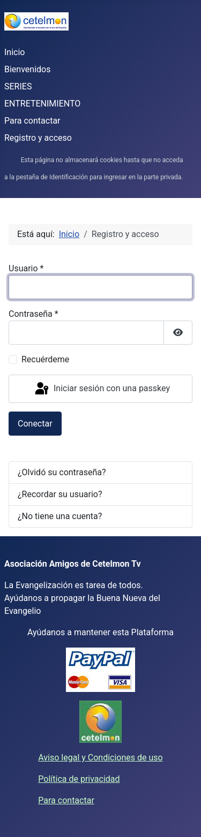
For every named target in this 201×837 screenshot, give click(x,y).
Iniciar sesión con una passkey (101, 389)
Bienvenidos (27, 69)
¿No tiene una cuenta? (60, 516)
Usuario (26, 268)
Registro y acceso (38, 138)
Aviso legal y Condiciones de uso (100, 757)
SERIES (18, 86)
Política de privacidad (79, 779)
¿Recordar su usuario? (60, 494)
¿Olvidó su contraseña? (62, 472)
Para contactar (32, 121)
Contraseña (33, 314)
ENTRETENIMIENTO (42, 103)
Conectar (35, 423)
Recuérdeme (45, 359)
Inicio (14, 52)
